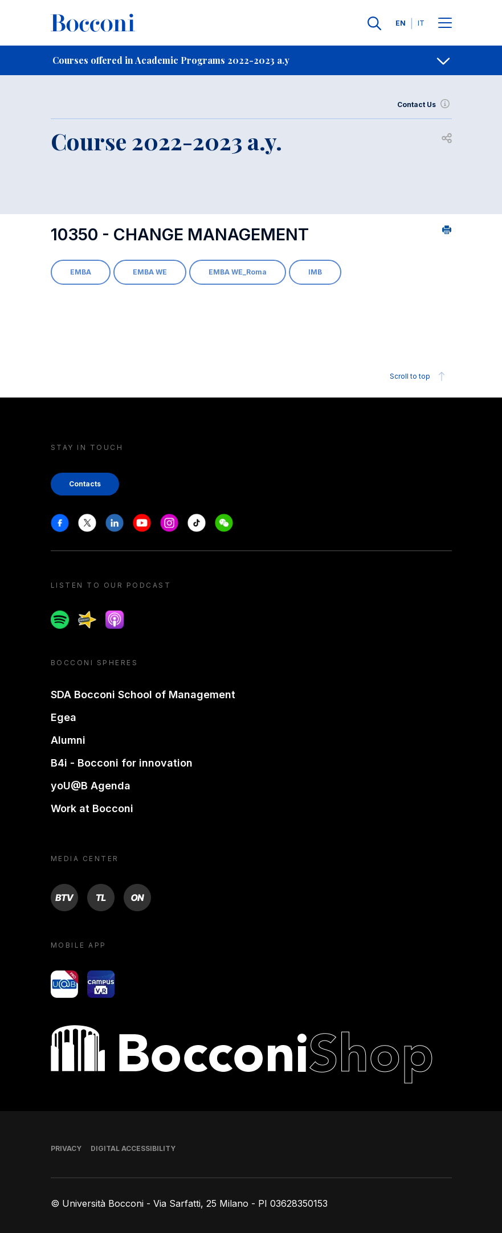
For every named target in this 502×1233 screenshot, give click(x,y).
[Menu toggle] (445, 23)
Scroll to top (419, 376)
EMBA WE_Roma (238, 272)
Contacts (85, 484)
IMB (315, 272)
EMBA (80, 272)
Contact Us (424, 105)
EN (400, 23)
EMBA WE (150, 272)
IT (421, 23)
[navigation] (251, 60)
